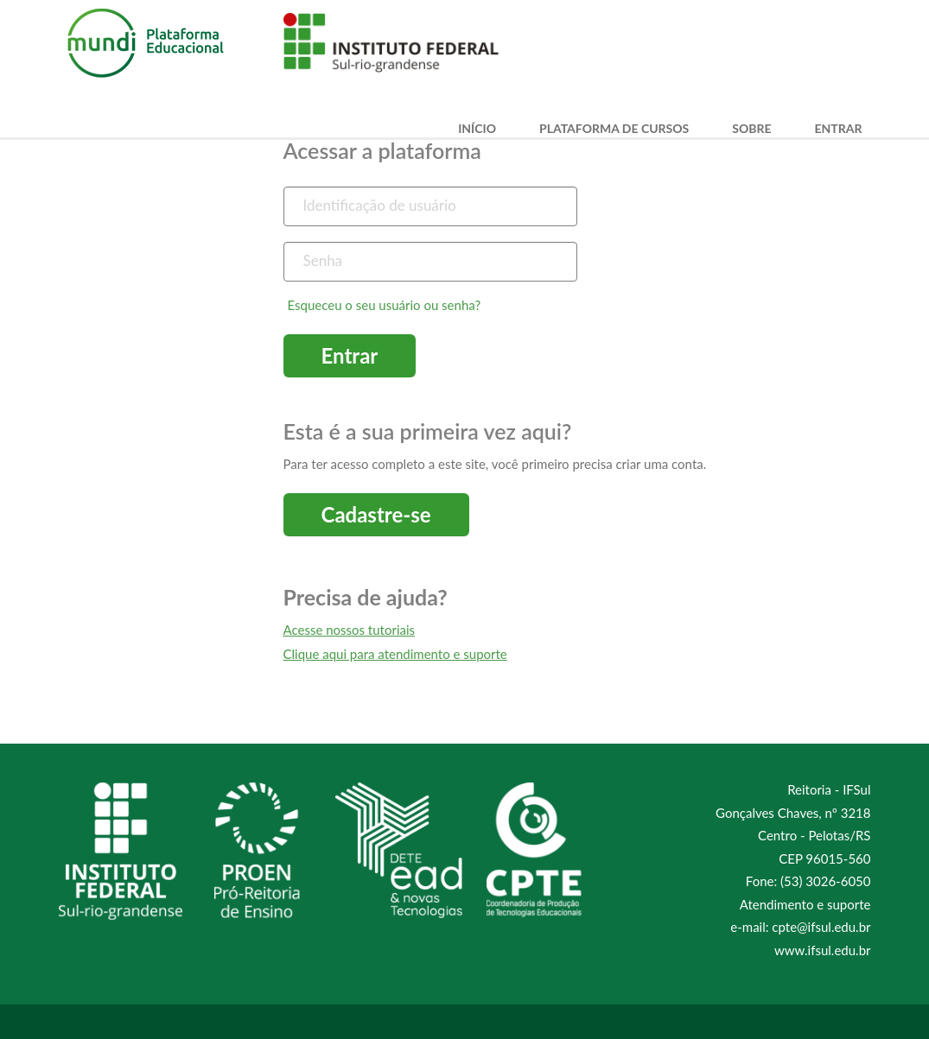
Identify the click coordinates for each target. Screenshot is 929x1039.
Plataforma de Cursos (614, 129)
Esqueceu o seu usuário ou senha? (384, 305)
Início (477, 129)
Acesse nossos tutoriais (349, 629)
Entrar (838, 129)
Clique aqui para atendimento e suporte (395, 654)
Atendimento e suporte (805, 904)
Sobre (751, 129)
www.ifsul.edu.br (822, 950)
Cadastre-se (376, 514)
